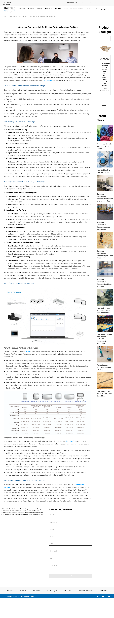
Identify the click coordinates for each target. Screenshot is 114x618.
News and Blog (22, 16)
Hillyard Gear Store (86, 591)
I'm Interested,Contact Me (60, 509)
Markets (39, 9)
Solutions (31, 9)
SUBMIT (70, 575)
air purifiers (48, 80)
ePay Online (68, 591)
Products (22, 9)
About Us (58, 9)
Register (96, 2)
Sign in (104, 2)
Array (28, 351)
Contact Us (103, 591)
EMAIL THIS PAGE (72, 2)
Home (4, 16)
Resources (48, 9)
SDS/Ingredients (86, 2)
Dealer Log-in (52, 591)
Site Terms (37, 591)
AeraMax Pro (70, 441)
